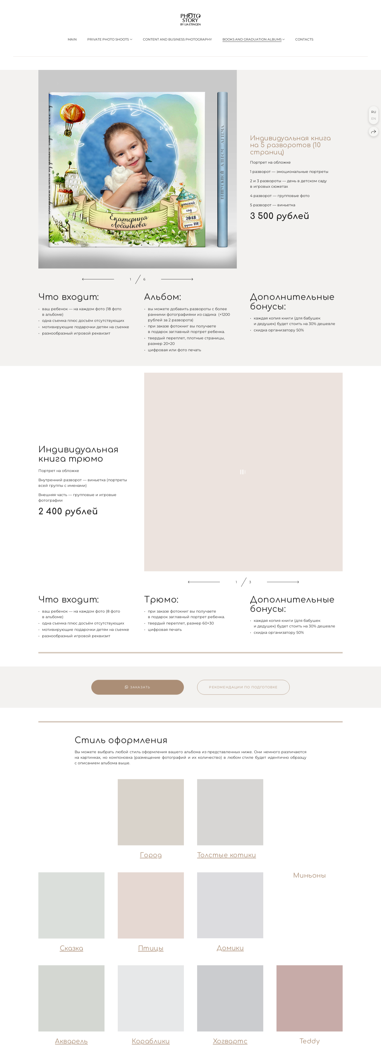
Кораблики (151, 1047)
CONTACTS (304, 39)
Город (151, 861)
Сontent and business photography (177, 39)
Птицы (151, 954)
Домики (230, 954)
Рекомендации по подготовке (243, 693)
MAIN (72, 39)
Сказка (71, 954)
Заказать (138, 693)
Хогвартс (230, 1047)
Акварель (71, 1047)
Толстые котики (226, 861)
